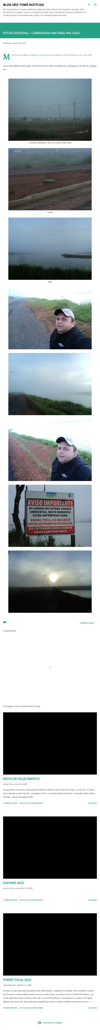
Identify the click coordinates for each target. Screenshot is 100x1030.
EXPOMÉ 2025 (13, 883)
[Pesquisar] (89, 4)
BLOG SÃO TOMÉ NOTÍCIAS (23, 4)
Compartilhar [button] (87, 623)
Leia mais (92, 803)
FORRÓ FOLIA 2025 (17, 979)
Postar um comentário (31, 803)
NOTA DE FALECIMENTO (21, 779)
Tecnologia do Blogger (50, 1022)
